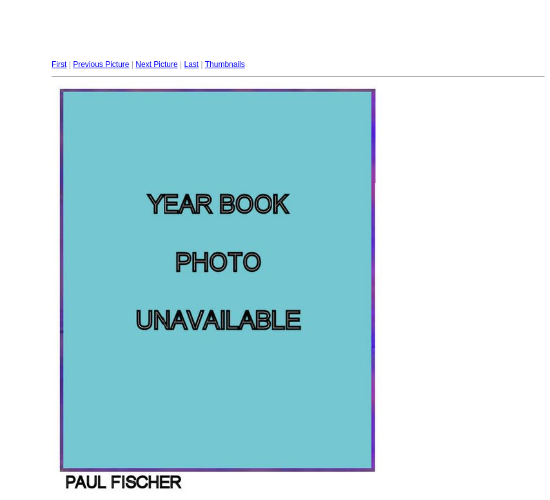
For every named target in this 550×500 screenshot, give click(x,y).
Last (191, 64)
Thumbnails (225, 64)
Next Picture (156, 64)
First (59, 64)
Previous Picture (101, 64)
